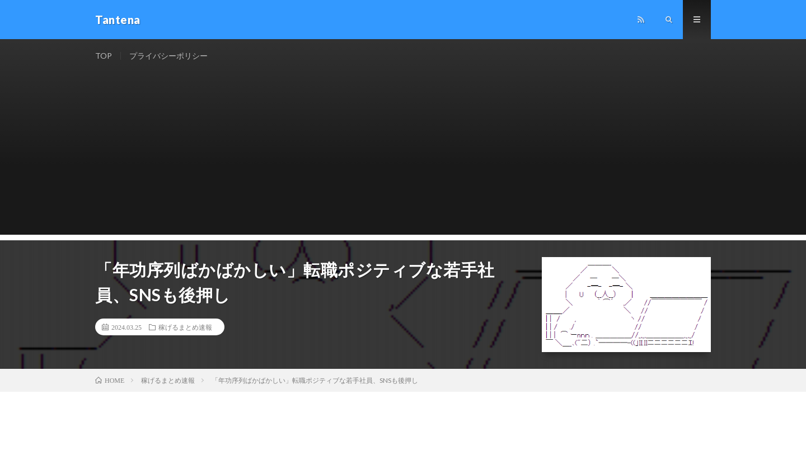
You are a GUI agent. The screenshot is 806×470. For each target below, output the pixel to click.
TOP (103, 55)
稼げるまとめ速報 (185, 327)
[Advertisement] (403, 156)
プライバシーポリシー (168, 55)
